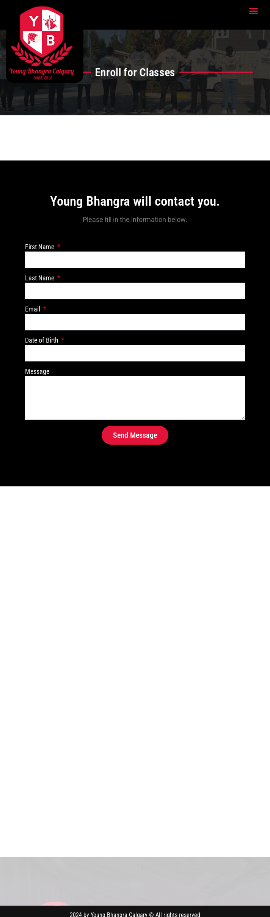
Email (33, 309)
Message (37, 371)
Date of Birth (42, 340)
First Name (40, 247)
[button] (253, 11)
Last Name (40, 278)
